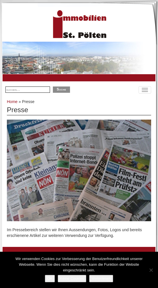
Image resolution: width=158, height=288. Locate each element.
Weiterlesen (101, 278)
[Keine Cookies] (151, 270)
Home (12, 101)
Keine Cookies (72, 278)
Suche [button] (61, 89)
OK (50, 278)
